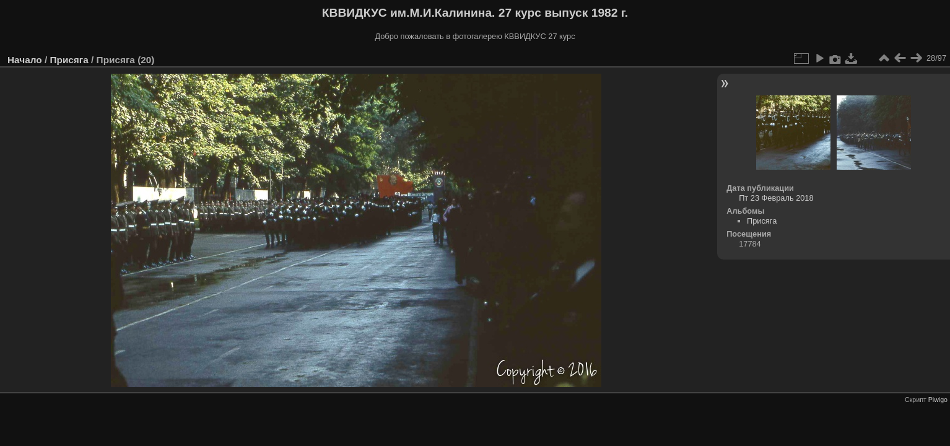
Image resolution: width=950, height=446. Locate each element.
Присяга (69, 60)
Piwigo (938, 399)
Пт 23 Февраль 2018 (776, 198)
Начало (24, 60)
